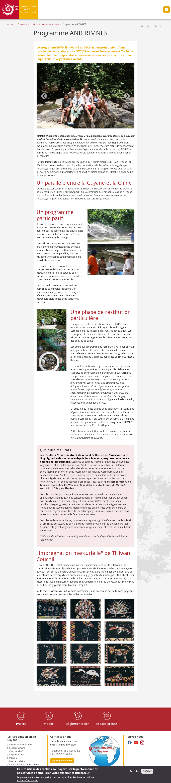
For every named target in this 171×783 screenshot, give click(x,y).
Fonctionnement (17, 748)
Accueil (10, 24)
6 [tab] (111, 126)
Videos (49, 724)
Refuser (147, 771)
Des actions (23, 24)
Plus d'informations (27, 780)
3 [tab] (101, 126)
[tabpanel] (85, 96)
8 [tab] (117, 126)
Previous (44, 96)
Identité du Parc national (20, 744)
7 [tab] (114, 126)
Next (127, 96)
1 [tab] (94, 126)
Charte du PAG (16, 751)
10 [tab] (124, 126)
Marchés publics (17, 761)
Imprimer (142, 26)
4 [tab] (104, 126)
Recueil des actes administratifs (24, 764)
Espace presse (106, 724)
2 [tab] (97, 126)
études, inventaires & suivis (46, 24)
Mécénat (13, 758)
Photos (21, 724)
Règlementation (78, 724)
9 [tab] (121, 126)
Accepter (134, 771)
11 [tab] (127, 126)
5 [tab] (107, 126)
